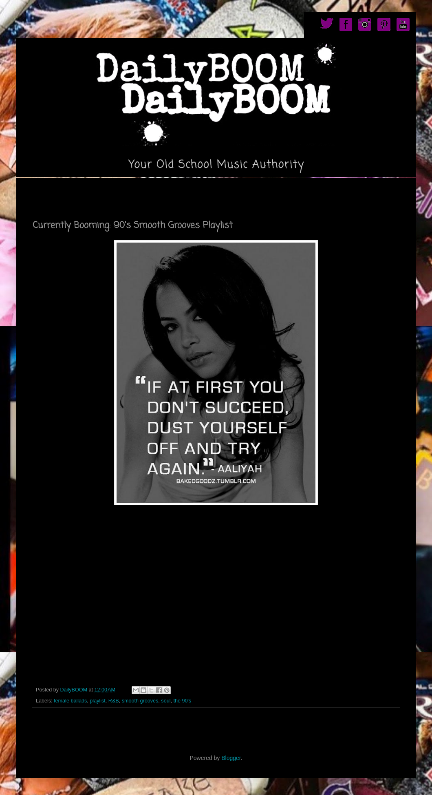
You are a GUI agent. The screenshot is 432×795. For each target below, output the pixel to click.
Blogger (230, 758)
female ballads (70, 701)
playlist (98, 701)
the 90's (182, 701)
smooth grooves (140, 701)
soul (165, 701)
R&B (113, 701)
